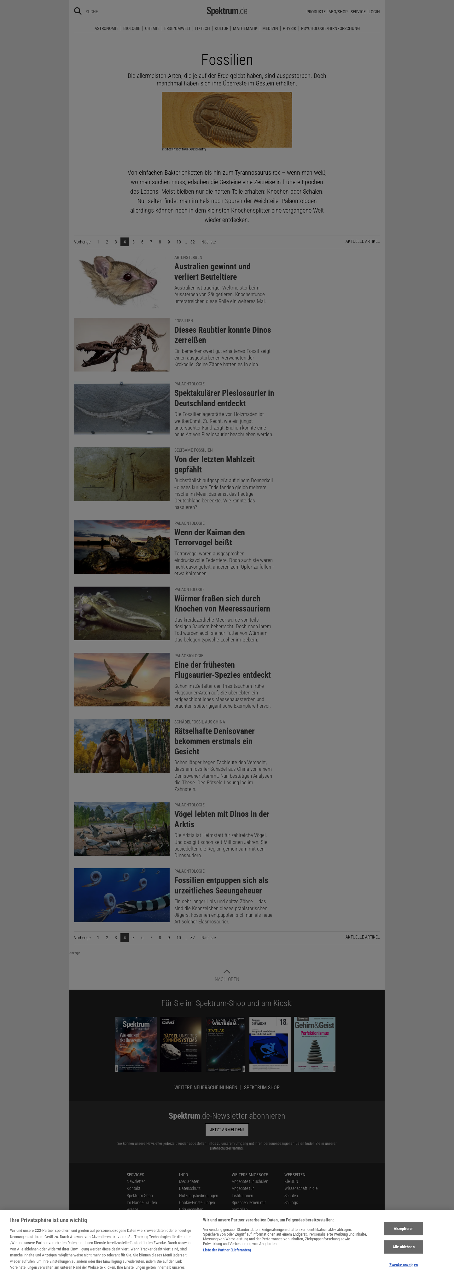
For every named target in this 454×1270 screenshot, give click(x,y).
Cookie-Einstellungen (197, 1202)
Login (374, 11)
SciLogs (291, 1202)
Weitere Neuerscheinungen (205, 1087)
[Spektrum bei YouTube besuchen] (179, 1263)
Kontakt (133, 1188)
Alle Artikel (188, 1230)
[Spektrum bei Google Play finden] (212, 1263)
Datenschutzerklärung (226, 1148)
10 (179, 241)
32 (192, 241)
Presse (132, 1209)
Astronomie (107, 28)
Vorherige (84, 241)
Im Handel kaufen (142, 1202)
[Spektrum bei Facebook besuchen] (154, 1263)
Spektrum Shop (262, 1087)
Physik (289, 28)
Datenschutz (190, 1188)
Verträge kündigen (142, 1216)
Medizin (270, 28)
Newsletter (136, 1181)
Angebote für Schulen (250, 1181)
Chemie (152, 28)
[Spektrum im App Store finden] (203, 1263)
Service (358, 11)
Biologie (131, 28)
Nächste (210, 241)
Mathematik (245, 28)
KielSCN (291, 1181)
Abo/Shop (338, 11)
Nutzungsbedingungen (198, 1195)
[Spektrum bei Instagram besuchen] (171, 1263)
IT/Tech (202, 28)
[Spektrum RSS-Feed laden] (195, 1263)
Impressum (188, 1237)
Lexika (237, 1216)
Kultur (221, 28)
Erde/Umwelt (177, 28)
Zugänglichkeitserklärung (253, 1230)
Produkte (316, 11)
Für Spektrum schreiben (252, 1223)
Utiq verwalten (191, 1209)
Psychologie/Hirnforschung (330, 28)
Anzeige (74, 953)
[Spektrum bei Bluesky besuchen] (163, 1263)
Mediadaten (189, 1181)
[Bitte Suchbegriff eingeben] (108, 11)
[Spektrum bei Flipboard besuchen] (187, 1263)
